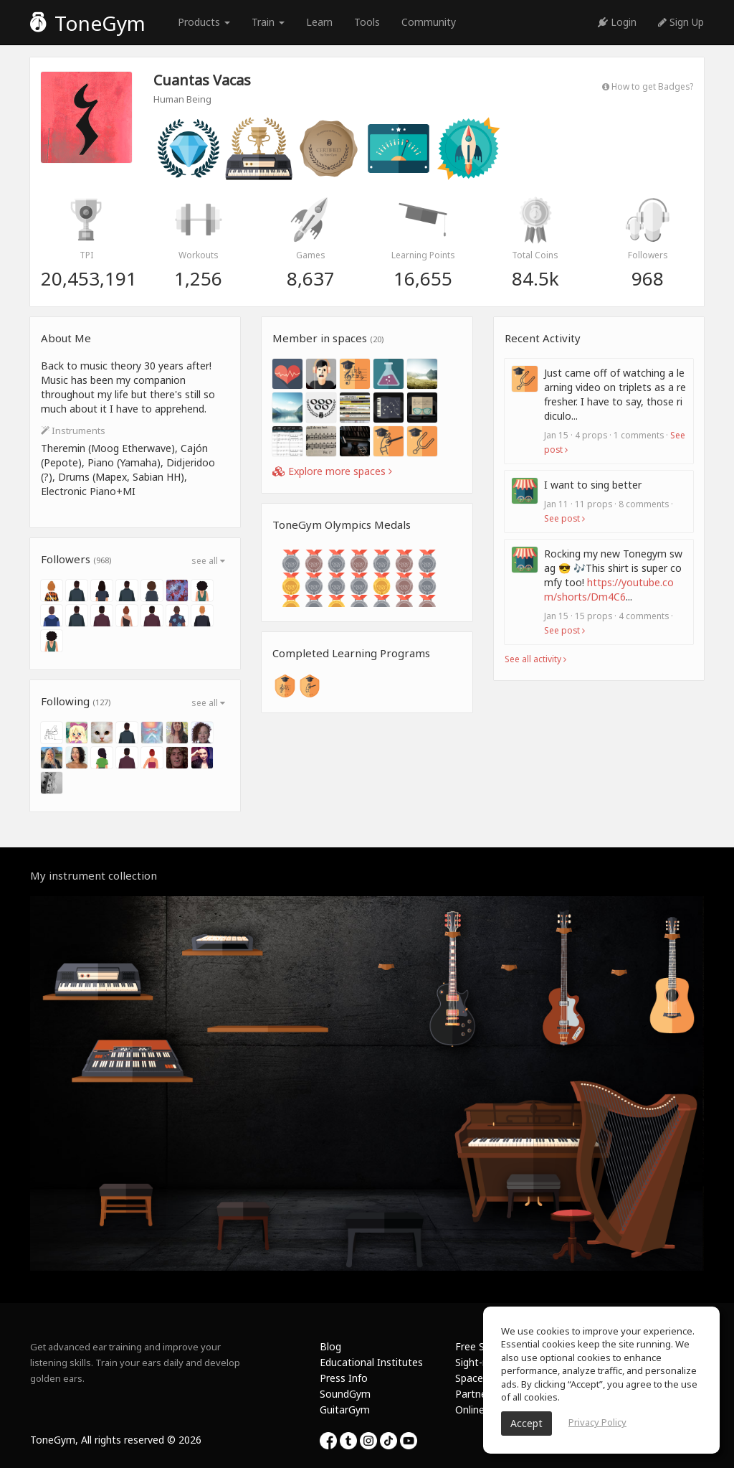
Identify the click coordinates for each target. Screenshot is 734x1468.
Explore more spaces (332, 471)
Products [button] (204, 22)
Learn (319, 22)
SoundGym (345, 1394)
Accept (526, 1423)
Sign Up (681, 22)
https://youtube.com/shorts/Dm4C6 (609, 589)
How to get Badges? (647, 86)
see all (208, 561)
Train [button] (268, 22)
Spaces (471, 1378)
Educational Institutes (371, 1362)
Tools (367, 22)
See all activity (535, 658)
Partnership (482, 1394)
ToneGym (88, 23)
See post (564, 518)
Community (428, 22)
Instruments (73, 430)
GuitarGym (345, 1409)
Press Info (344, 1378)
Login (617, 22)
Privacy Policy (597, 1422)
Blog (330, 1346)
